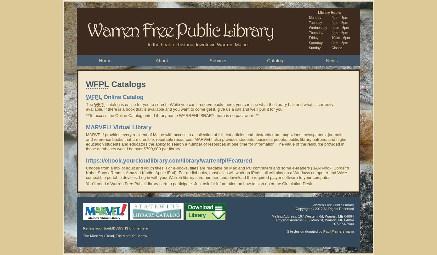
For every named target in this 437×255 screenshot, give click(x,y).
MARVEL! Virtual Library (118, 127)
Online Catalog (115, 97)
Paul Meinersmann (338, 231)
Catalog (275, 60)
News (332, 60)
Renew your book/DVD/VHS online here (115, 228)
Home (105, 60)
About (162, 60)
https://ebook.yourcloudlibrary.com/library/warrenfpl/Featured (169, 161)
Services (218, 60)
